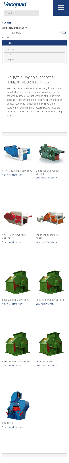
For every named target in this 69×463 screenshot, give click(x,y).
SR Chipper (7, 423)
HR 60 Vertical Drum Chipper (16, 361)
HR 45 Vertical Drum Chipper (50, 300)
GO (34, 13)
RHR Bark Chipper (44, 361)
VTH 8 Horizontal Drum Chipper (17, 171)
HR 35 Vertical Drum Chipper (16, 300)
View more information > (12, 175)
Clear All (5, 37)
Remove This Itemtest (63, 32)
